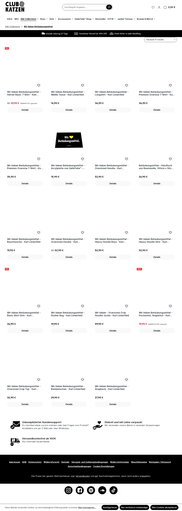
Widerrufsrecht (51, 462)
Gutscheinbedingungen (79, 466)
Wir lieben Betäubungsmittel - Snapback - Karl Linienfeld (111, 387)
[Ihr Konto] (159, 7)
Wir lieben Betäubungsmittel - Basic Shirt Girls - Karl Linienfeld (24, 314)
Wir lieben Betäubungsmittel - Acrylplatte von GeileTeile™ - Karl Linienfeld (68, 167)
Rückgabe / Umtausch (160, 462)
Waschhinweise (139, 462)
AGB (24, 462)
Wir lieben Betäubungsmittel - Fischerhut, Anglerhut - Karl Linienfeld (155, 314)
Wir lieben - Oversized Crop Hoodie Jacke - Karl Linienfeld (112, 314)
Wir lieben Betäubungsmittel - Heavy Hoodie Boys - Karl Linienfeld (111, 240)
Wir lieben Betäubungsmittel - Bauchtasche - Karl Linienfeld (24, 240)
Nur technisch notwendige (134, 507)
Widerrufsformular (119, 462)
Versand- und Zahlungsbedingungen (89, 462)
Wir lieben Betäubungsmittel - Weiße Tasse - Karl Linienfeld (68, 93)
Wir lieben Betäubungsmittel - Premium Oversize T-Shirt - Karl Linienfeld (156, 93)
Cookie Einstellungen (103, 466)
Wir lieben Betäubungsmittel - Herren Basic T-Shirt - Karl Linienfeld (24, 93)
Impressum (14, 462)
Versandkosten (83, 476)
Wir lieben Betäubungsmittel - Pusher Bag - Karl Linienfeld (68, 314)
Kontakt (65, 462)
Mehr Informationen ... (87, 507)
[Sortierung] (160, 39)
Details (25, 110)
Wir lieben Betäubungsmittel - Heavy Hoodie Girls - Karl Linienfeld (155, 240)
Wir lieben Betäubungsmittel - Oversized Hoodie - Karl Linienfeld (111, 167)
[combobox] (87, 7)
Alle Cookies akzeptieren (164, 507)
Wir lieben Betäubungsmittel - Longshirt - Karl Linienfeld (111, 93)
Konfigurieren (110, 507)
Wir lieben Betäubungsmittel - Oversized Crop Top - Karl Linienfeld (24, 387)
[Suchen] (109, 7)
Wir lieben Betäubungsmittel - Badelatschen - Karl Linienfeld (68, 387)
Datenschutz (35, 462)
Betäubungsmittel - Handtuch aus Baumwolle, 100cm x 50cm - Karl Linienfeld (156, 167)
